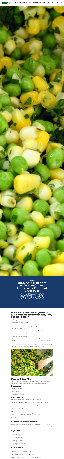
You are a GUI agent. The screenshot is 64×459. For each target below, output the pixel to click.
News (44, 2)
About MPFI (21, 2)
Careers (47, 2)
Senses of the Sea (60, 2)
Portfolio (28, 2)
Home (16, 2)
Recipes (32, 280)
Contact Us (53, 2)
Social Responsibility (37, 2)
